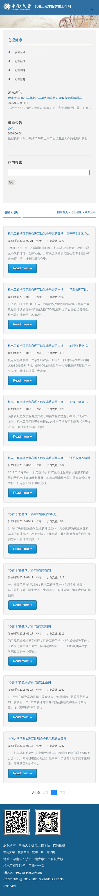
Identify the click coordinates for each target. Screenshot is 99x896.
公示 (11, 128)
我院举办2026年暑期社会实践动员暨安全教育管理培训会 (45, 98)
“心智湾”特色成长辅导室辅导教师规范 (32, 514)
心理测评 (20, 70)
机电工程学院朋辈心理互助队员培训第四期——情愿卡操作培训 (49, 458)
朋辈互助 (20, 52)
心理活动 (20, 61)
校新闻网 (23, 852)
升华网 (50, 852)
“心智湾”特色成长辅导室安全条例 (29, 682)
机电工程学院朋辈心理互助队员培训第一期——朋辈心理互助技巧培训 (53, 289)
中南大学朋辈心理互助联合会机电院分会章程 (37, 738)
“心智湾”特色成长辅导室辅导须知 (29, 570)
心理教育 (20, 79)
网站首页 (62, 212)
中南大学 (9, 852)
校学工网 (38, 852)
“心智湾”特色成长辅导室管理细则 (29, 626)
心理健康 (76, 212)
